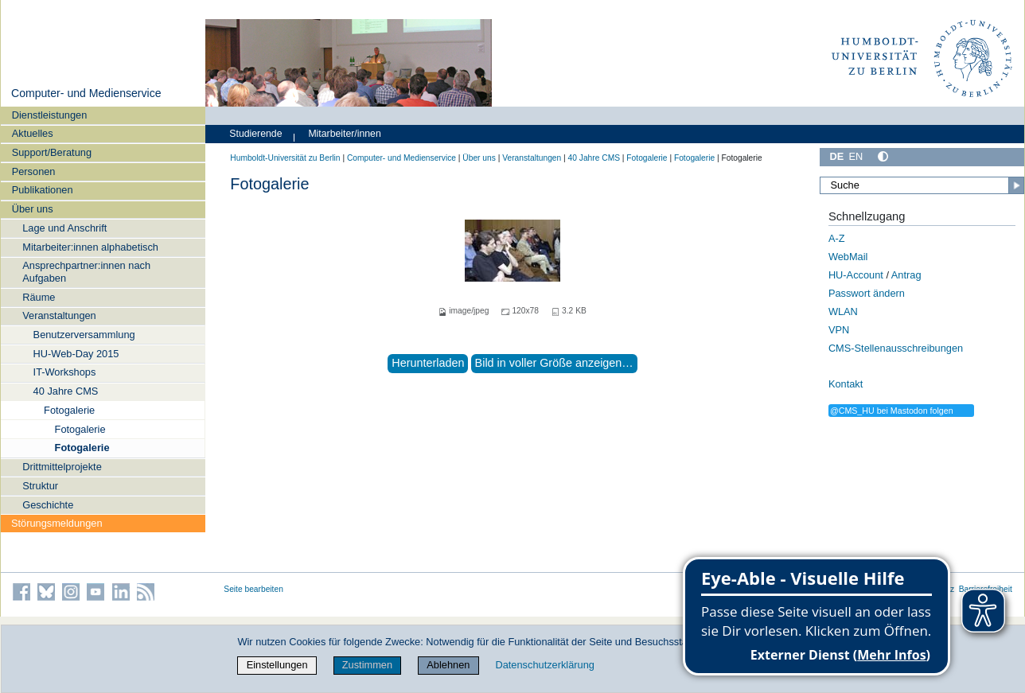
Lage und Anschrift (64, 228)
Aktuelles (32, 133)
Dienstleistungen (50, 115)
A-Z (836, 238)
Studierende (255, 133)
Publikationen (42, 190)
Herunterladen (428, 362)
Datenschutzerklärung (544, 665)
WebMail (848, 257)
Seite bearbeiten (253, 589)
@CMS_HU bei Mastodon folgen (891, 410)
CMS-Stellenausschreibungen (895, 348)
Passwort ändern (866, 293)
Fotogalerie (69, 410)
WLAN (843, 311)
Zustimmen (367, 665)
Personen (34, 171)
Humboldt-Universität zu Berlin (285, 158)
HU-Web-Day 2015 (76, 354)
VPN (838, 330)
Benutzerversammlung (84, 335)
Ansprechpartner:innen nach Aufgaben (86, 271)
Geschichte (47, 505)
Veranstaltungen (59, 315)
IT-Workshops (64, 372)
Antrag (906, 275)
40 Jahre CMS (66, 391)
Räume (38, 297)
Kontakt (845, 384)
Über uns (32, 209)
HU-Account (855, 275)
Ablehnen (448, 665)
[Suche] (922, 185)
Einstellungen (277, 665)
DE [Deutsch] (836, 156)
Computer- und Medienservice (86, 93)
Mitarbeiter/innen (344, 133)
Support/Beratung (52, 152)
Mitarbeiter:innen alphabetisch (90, 247)
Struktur (40, 486)
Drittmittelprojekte (62, 467)
